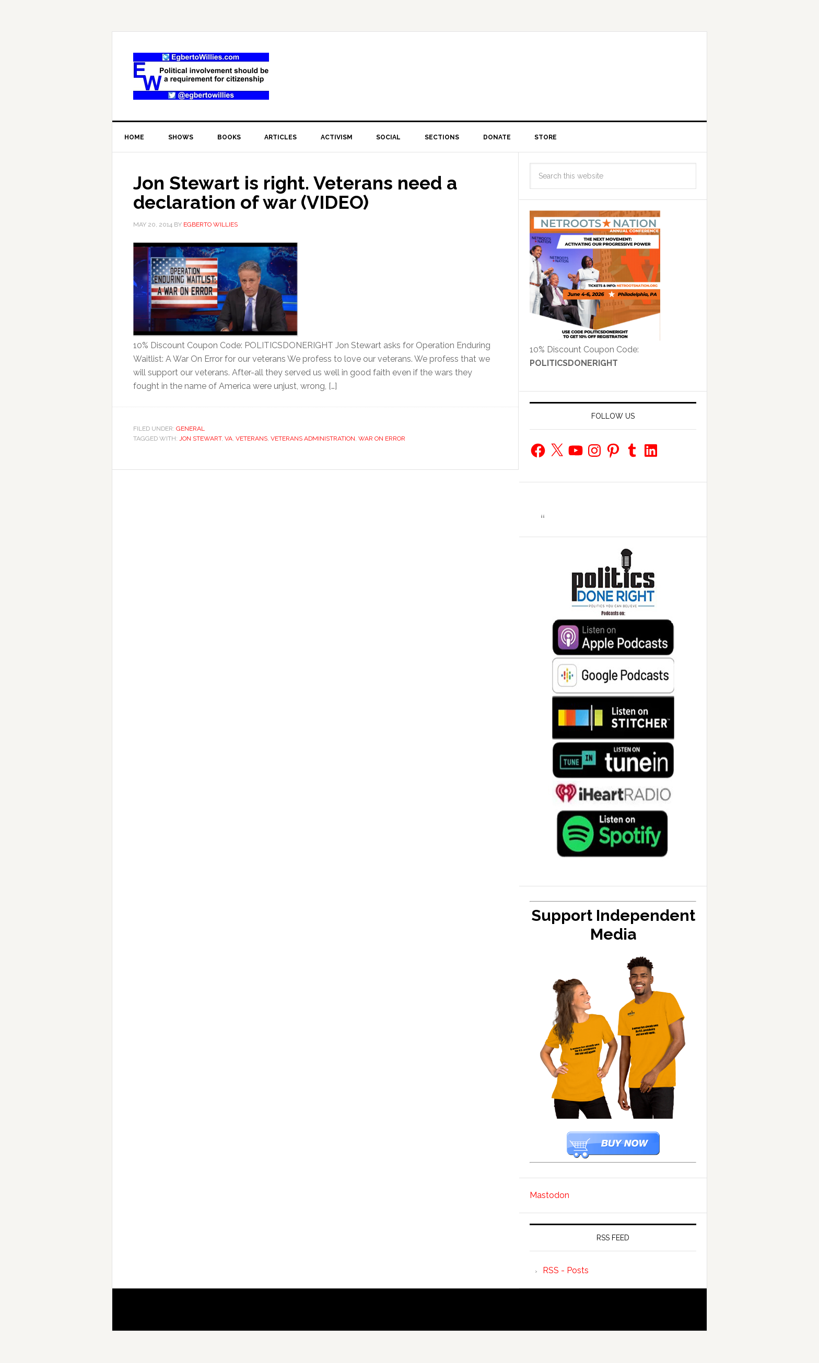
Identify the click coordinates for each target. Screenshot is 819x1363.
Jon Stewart (200, 438)
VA (228, 438)
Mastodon (549, 1196)
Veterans (251, 438)
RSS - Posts (566, 1271)
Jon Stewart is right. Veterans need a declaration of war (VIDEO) (298, 192)
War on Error (381, 438)
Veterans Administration (313, 438)
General (190, 428)
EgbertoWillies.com (201, 76)
